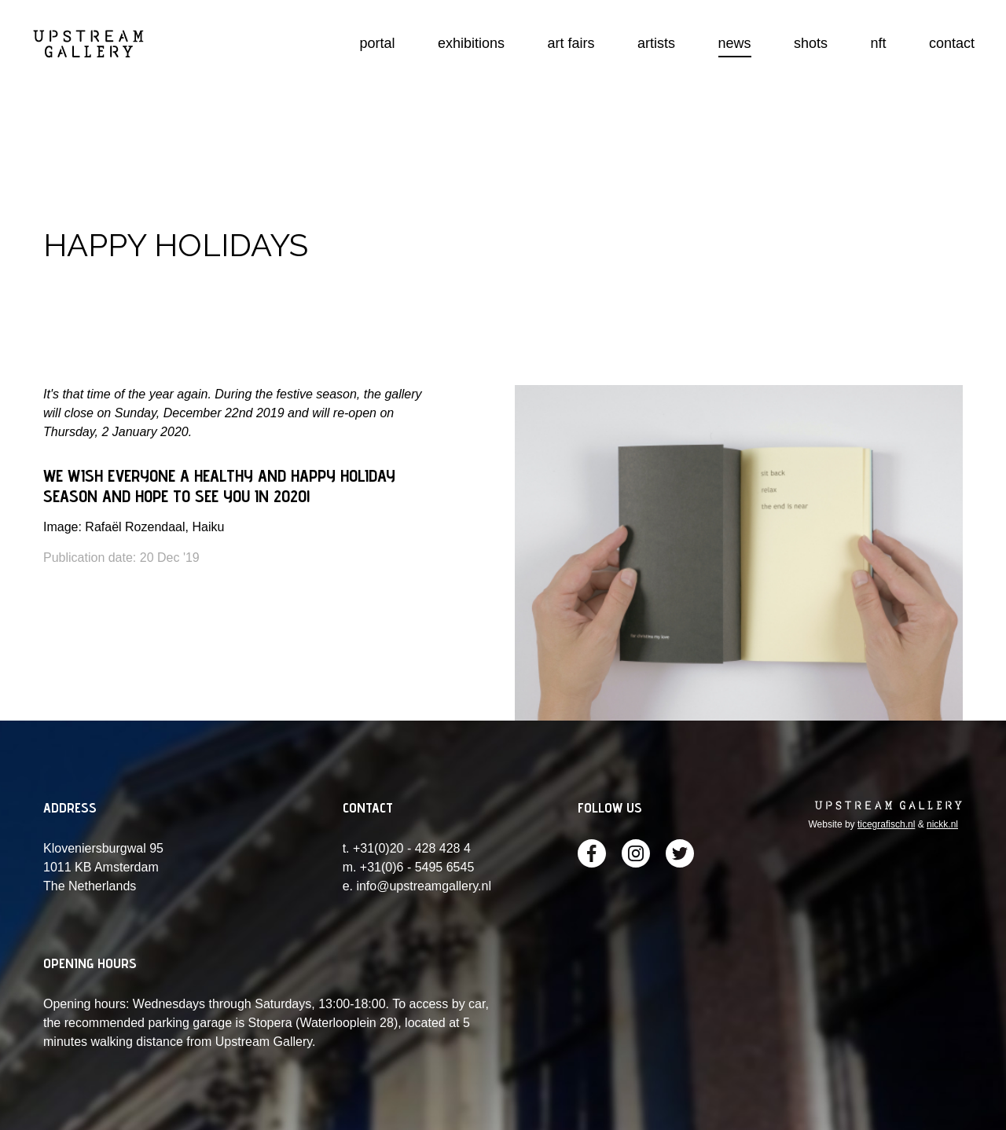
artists (656, 43)
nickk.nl (942, 824)
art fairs (571, 43)
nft (878, 43)
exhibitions (471, 43)
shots (811, 43)
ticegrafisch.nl (886, 824)
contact (952, 43)
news (734, 43)
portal (377, 43)
